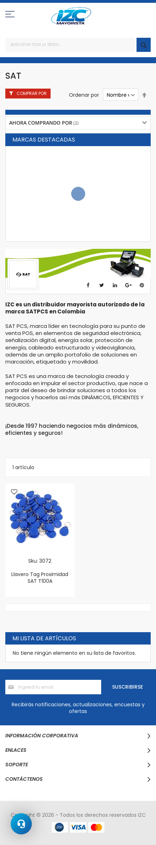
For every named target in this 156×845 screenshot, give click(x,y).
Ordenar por (84, 94)
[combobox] (78, 45)
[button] (14, 492)
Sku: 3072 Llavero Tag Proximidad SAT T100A (39, 571)
